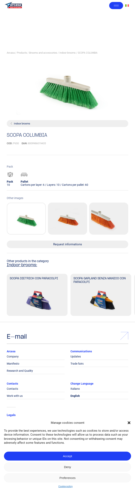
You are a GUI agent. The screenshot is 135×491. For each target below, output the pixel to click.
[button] (129, 423)
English (75, 395)
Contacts (12, 383)
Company (13, 356)
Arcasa (11, 52)
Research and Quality (20, 370)
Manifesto (13, 363)
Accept (67, 456)
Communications (81, 351)
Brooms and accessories (43, 52)
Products (22, 52)
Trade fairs (77, 363)
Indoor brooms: (22, 265)
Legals (11, 415)
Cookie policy (65, 486)
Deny (67, 467)
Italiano (75, 388)
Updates (75, 356)
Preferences (68, 478)
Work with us (15, 395)
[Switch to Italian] (127, 5)
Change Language (82, 383)
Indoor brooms (67, 52)
